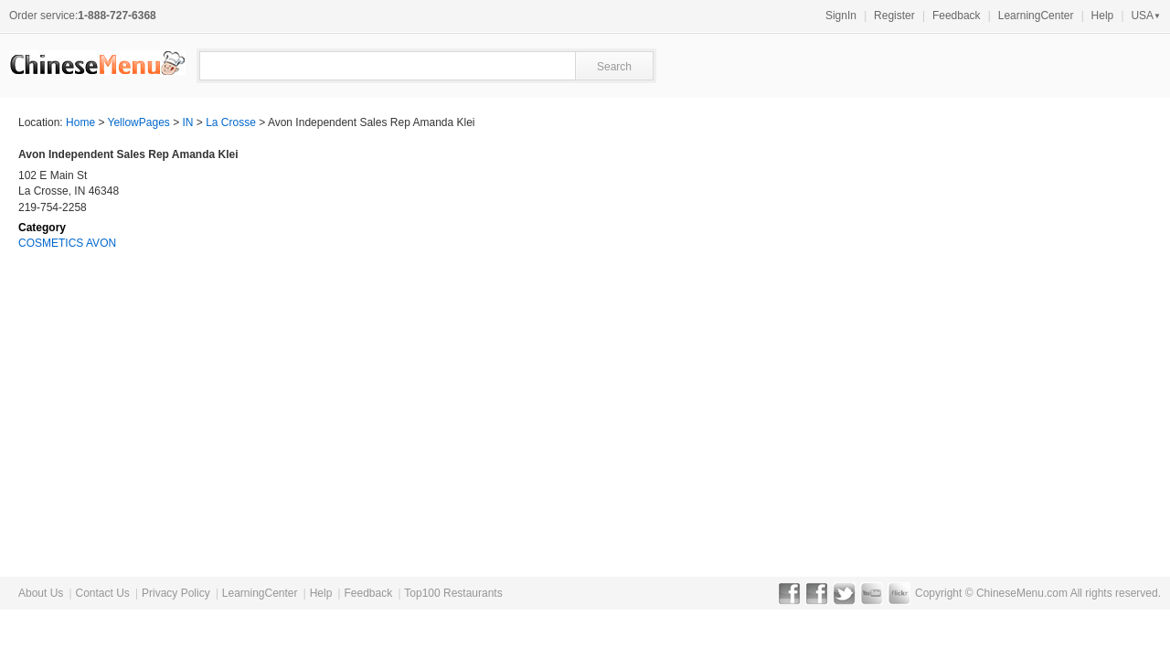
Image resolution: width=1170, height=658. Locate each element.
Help (1102, 15)
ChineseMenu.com (1022, 593)
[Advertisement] (1015, 261)
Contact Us (102, 593)
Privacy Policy (176, 593)
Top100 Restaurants (453, 593)
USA (1146, 15)
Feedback (956, 15)
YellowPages (139, 122)
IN (188, 122)
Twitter (844, 593)
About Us (40, 593)
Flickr (899, 593)
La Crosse (231, 122)
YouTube (871, 593)
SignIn (840, 15)
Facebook (789, 593)
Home (80, 122)
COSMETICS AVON (67, 243)
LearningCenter (1036, 15)
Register (894, 15)
